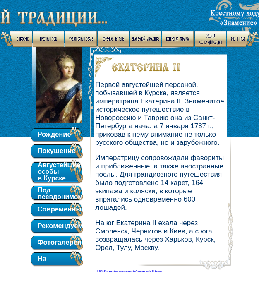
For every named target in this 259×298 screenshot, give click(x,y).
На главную (51, 259)
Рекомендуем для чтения (57, 226)
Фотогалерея (57, 242)
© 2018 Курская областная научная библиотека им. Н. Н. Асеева (129, 271)
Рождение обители (54, 135)
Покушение (56, 151)
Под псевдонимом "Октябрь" (57, 192)
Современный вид (57, 210)
